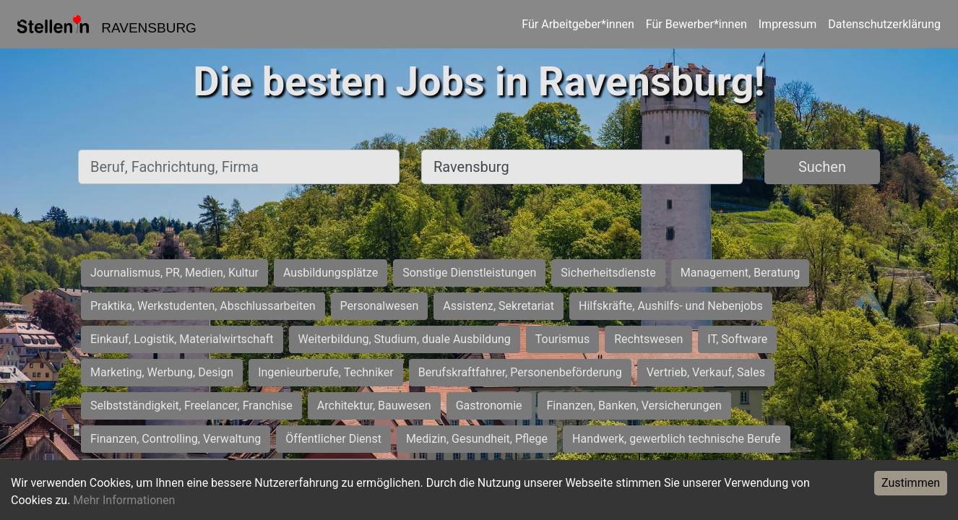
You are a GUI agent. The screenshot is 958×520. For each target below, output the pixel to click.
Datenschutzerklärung (884, 24)
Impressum (788, 24)
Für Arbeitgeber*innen (578, 24)
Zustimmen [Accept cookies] (910, 483)
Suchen (822, 167)
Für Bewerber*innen (696, 24)
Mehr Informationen (124, 500)
